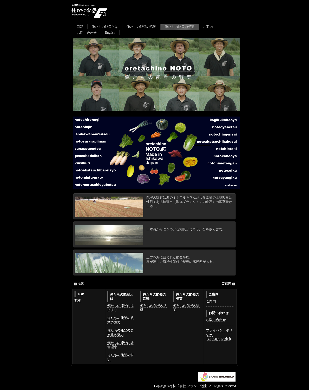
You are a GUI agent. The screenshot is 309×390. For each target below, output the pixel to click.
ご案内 (208, 26)
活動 (78, 283)
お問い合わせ (87, 32)
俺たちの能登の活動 (141, 26)
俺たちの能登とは (105, 26)
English (110, 32)
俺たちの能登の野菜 (179, 26)
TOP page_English (218, 339)
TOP (80, 26)
